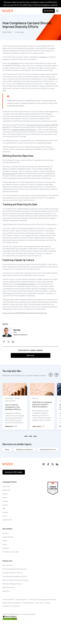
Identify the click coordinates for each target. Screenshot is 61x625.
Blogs (7, 449)
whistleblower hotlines (26, 284)
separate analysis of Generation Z (24, 129)
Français (5, 501)
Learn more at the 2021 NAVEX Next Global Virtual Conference (24, 313)
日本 (3, 508)
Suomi (4, 516)
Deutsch (5, 494)
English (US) (6, 486)
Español (5, 505)
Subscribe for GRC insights (13, 472)
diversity (43, 57)
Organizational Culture (48, 449)
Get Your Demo (48, 11)
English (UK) (6, 490)
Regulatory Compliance (24, 449)
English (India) (6, 520)
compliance (14, 63)
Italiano (4, 497)
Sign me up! (30, 355)
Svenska (5, 512)
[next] (56, 375)
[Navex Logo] (7, 11)
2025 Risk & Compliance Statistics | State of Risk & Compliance (42, 404)
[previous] (51, 375)
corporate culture (8, 173)
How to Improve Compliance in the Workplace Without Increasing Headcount (14, 408)
